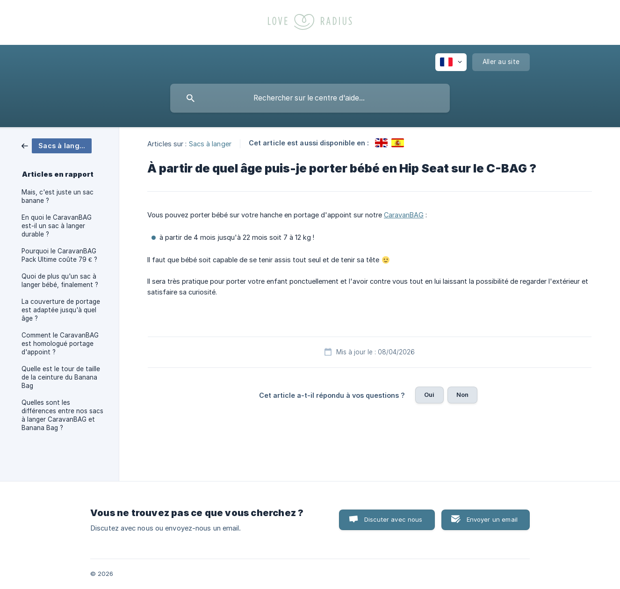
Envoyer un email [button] (492, 519)
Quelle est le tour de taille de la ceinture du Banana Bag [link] (61, 377)
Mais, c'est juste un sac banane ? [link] (58, 196)
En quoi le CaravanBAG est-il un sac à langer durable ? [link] (57, 226)
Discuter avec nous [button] (393, 519)
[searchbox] (310, 98)
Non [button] (462, 394)
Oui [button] (429, 394)
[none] (451, 62)
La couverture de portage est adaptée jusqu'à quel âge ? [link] (61, 310)
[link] (57, 145)
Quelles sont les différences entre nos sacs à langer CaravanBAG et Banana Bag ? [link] (62, 415)
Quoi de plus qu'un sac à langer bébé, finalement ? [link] (60, 280)
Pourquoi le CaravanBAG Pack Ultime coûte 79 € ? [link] (59, 255)
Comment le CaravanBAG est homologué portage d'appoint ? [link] (60, 343)
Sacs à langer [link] (210, 143)
